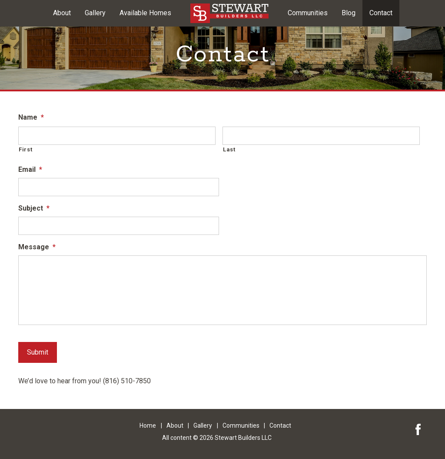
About (62, 13)
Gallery (95, 13)
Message (37, 247)
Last (229, 149)
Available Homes (145, 13)
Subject (34, 208)
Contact (380, 13)
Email (30, 169)
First (25, 149)
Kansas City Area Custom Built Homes (229, 13)
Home (147, 425)
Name (31, 117)
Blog (348, 13)
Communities (308, 13)
